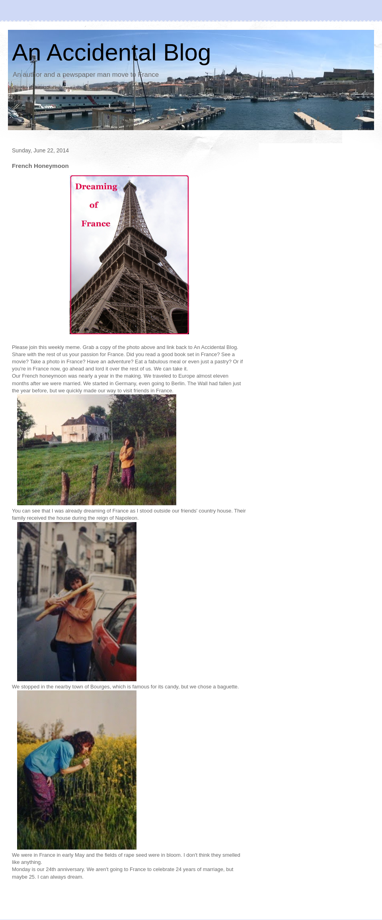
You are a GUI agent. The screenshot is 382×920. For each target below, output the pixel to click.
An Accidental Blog (111, 52)
